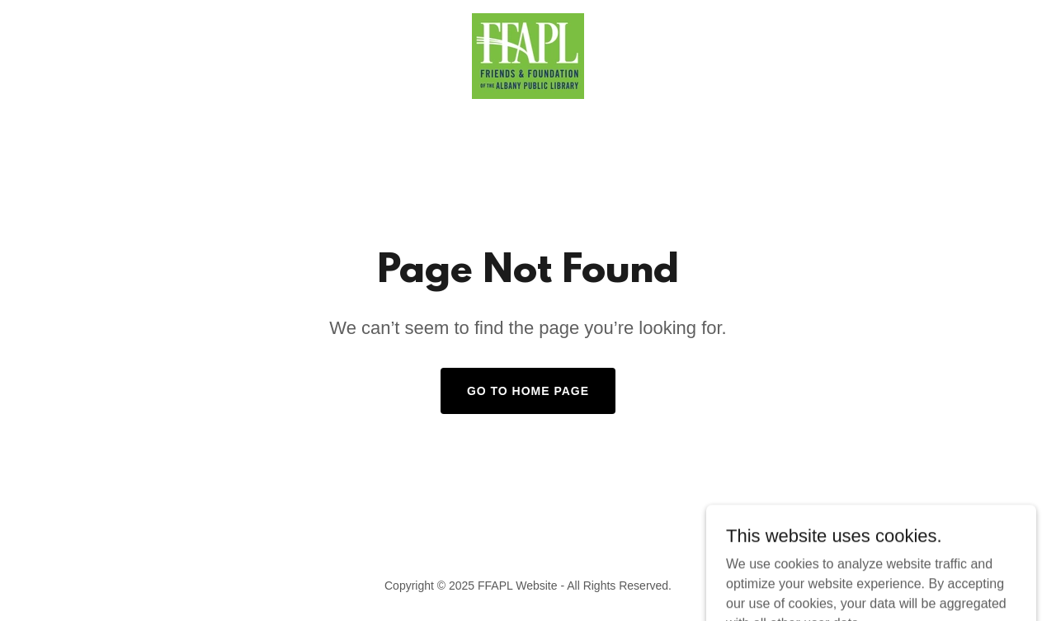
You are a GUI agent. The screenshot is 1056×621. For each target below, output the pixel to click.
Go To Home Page (528, 391)
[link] (528, 55)
